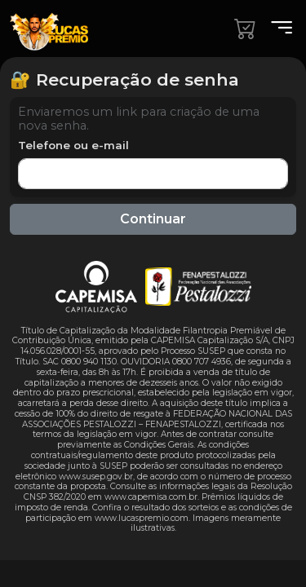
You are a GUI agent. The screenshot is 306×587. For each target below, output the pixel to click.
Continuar (153, 219)
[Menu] (276, 28)
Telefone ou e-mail (73, 145)
